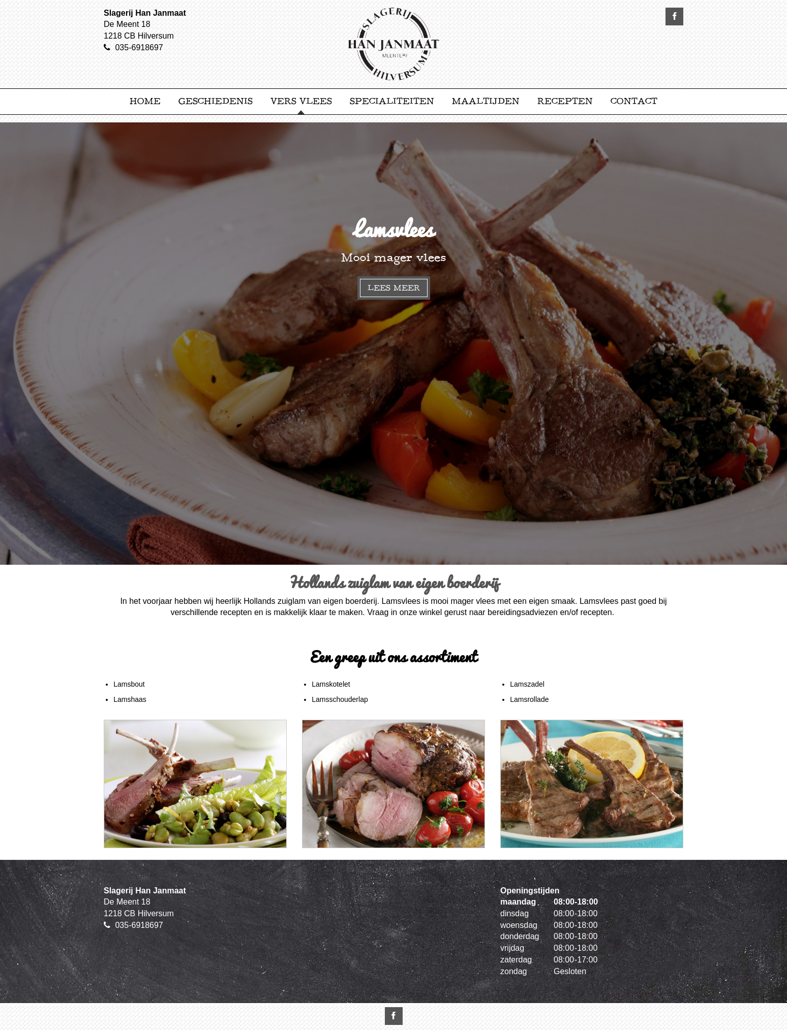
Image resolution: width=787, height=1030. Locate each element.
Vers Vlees (301, 101)
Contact (634, 101)
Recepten (565, 101)
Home (145, 101)
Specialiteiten (392, 101)
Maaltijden (486, 101)
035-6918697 (139, 47)
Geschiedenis (215, 101)
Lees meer (394, 288)
